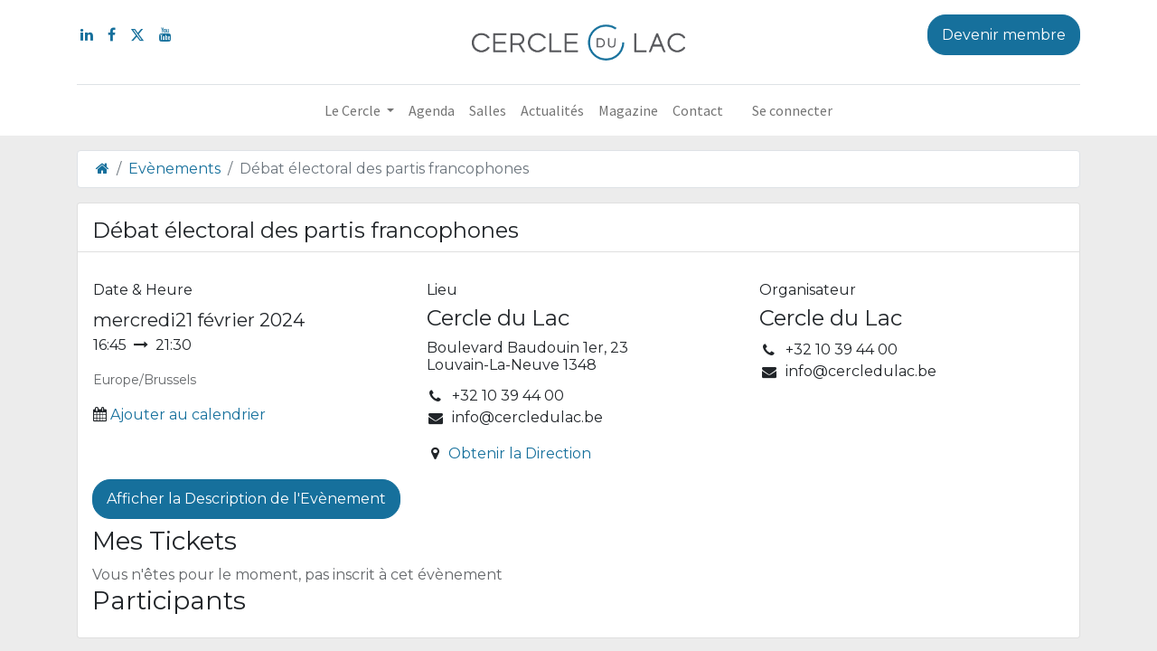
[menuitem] (431, 110)
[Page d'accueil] (102, 168)
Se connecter (792, 110)
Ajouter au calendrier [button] (188, 414)
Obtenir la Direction (519, 453)
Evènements (174, 168)
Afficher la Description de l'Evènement (246, 498)
